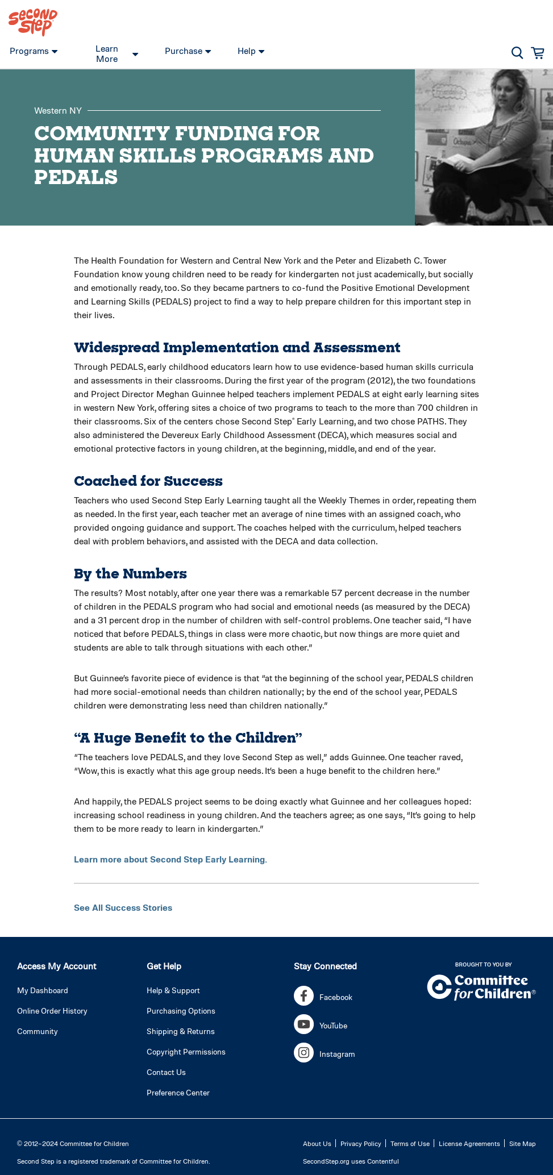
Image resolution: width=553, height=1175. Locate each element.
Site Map (522, 1143)
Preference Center (178, 1092)
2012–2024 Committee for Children (76, 1143)
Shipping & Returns (181, 1031)
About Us (317, 1143)
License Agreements (469, 1143)
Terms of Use (410, 1143)
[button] (517, 53)
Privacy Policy (360, 1143)
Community (37, 1031)
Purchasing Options (181, 1010)
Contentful (383, 1161)
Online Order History (52, 1010)
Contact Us (166, 1072)
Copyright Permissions (186, 1051)
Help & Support (173, 990)
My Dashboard (42, 990)
